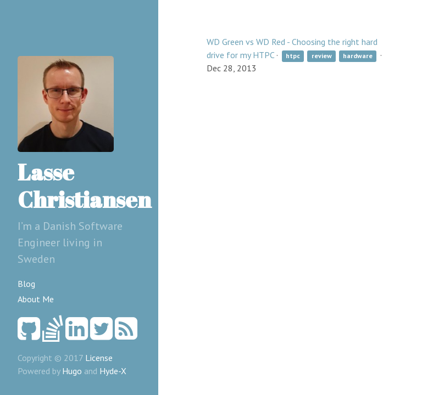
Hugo (72, 370)
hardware (358, 56)
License (99, 357)
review (322, 56)
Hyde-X (112, 370)
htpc (293, 56)
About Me (36, 299)
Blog (26, 283)
